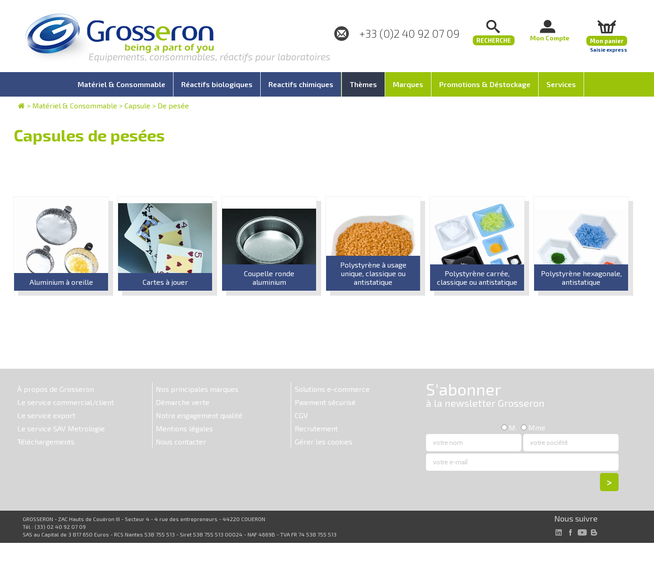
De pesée (173, 105)
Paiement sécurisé (325, 402)
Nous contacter (181, 441)
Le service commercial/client (65, 402)
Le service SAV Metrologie (61, 428)
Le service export (46, 415)
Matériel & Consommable (74, 105)
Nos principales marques (197, 389)
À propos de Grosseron (55, 389)
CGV (301, 415)
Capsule (137, 105)
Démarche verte (182, 402)
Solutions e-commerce (332, 389)
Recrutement (316, 428)
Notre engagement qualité (199, 415)
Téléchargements (45, 441)
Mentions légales (184, 428)
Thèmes (363, 84)
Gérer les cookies (323, 441)
